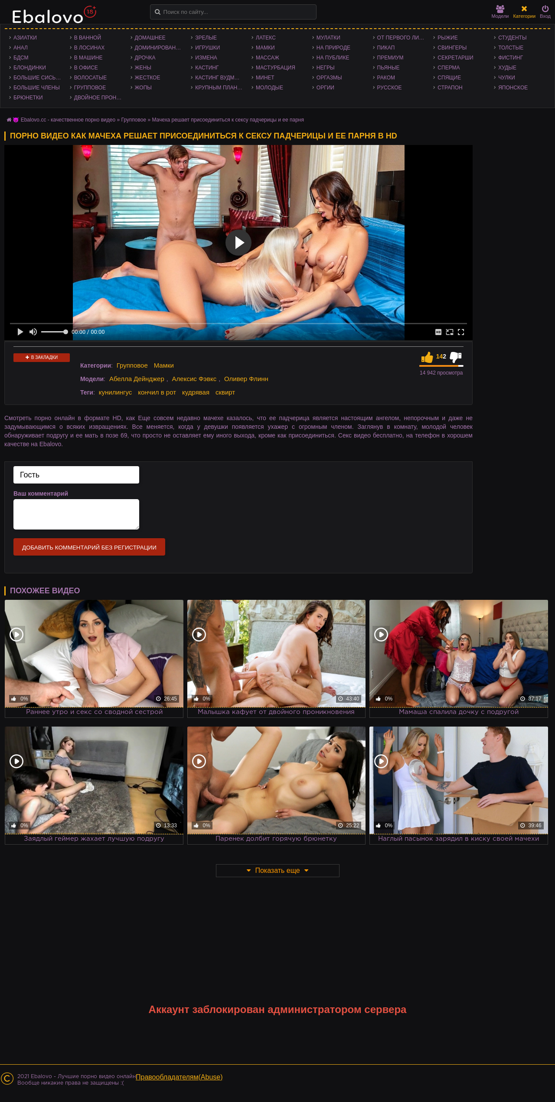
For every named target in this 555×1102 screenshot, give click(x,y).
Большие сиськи (37, 78)
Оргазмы (329, 78)
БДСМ (21, 58)
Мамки (265, 48)
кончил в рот (157, 392)
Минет (265, 78)
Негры (326, 68)
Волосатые (90, 78)
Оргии (325, 88)
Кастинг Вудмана (220, 78)
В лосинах (89, 48)
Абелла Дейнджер (136, 378)
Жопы (143, 88)
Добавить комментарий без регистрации (89, 547)
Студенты (512, 38)
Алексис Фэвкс (194, 378)
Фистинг (510, 58)
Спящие (449, 78)
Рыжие (447, 38)
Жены (143, 68)
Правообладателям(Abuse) (179, 1077)
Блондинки (29, 68)
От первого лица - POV (403, 38)
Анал (20, 48)
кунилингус (115, 392)
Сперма (448, 68)
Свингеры (452, 48)
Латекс (266, 38)
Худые (507, 68)
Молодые (269, 88)
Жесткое (147, 78)
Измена (206, 58)
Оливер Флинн (246, 378)
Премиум (390, 58)
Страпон (449, 88)
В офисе (86, 68)
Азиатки (25, 38)
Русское (389, 88)
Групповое (90, 88)
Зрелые (206, 38)
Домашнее (150, 38)
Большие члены (36, 88)
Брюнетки (28, 98)
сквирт (225, 392)
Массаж (267, 58)
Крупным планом (220, 88)
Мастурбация (275, 68)
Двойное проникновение (100, 98)
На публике (333, 58)
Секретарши (455, 58)
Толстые (510, 48)
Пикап (386, 48)
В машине (88, 58)
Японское (513, 88)
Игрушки (207, 48)
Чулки (506, 78)
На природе (333, 48)
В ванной (87, 38)
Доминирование (159, 48)
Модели (500, 12)
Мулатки (328, 38)
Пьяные (388, 68)
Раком (386, 78)
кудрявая (195, 392)
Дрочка (145, 58)
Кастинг (207, 68)
